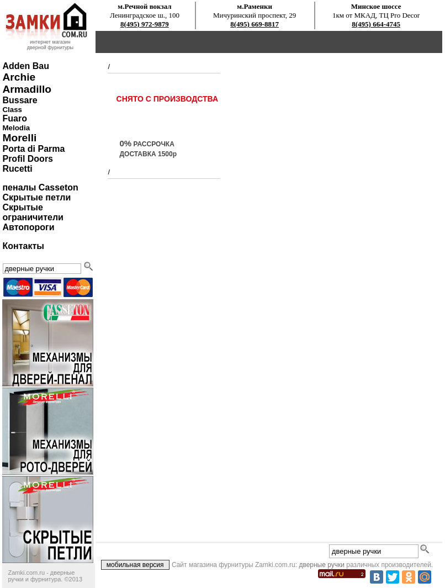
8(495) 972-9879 (144, 24)
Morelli (19, 138)
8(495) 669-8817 (254, 24)
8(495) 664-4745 (376, 24)
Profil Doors (27, 158)
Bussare (19, 100)
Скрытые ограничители (32, 212)
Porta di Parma (33, 148)
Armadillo (26, 89)
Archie (18, 77)
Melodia (16, 128)
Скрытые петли (36, 197)
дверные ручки (322, 565)
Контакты (23, 246)
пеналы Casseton (40, 187)
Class (12, 109)
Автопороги (28, 227)
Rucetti (17, 168)
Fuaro (14, 118)
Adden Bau (25, 66)
